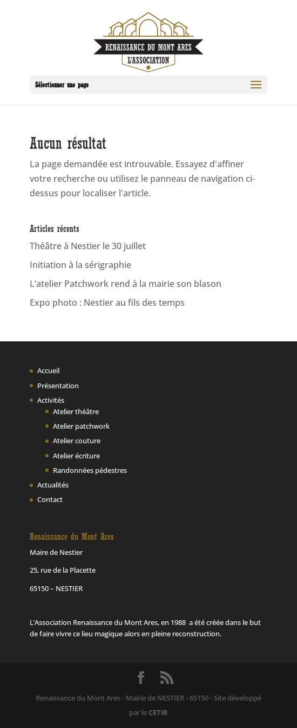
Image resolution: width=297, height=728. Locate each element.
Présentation (58, 385)
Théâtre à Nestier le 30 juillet (88, 246)
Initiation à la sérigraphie (80, 265)
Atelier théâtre (76, 411)
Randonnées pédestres (90, 470)
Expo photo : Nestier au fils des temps (107, 302)
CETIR (158, 712)
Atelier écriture (76, 456)
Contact (50, 499)
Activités (50, 400)
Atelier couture (76, 440)
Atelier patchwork (81, 426)
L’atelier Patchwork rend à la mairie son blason (125, 284)
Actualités (53, 485)
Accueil (48, 370)
